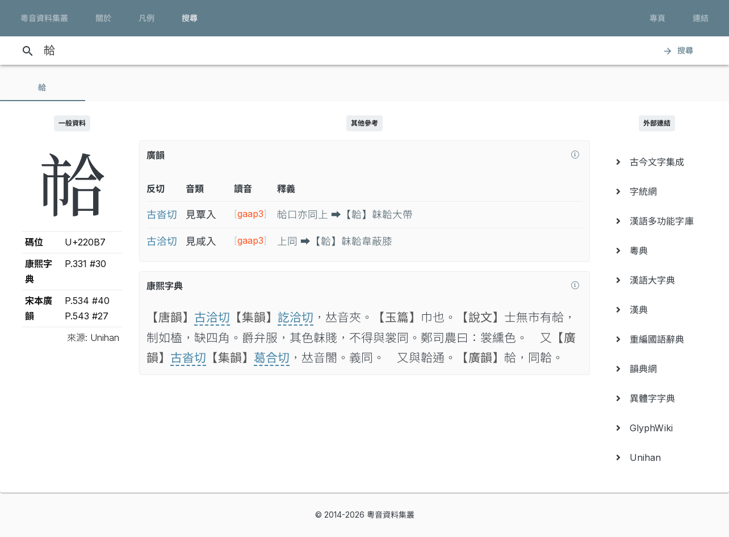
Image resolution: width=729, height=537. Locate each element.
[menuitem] (657, 161)
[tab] (42, 87)
